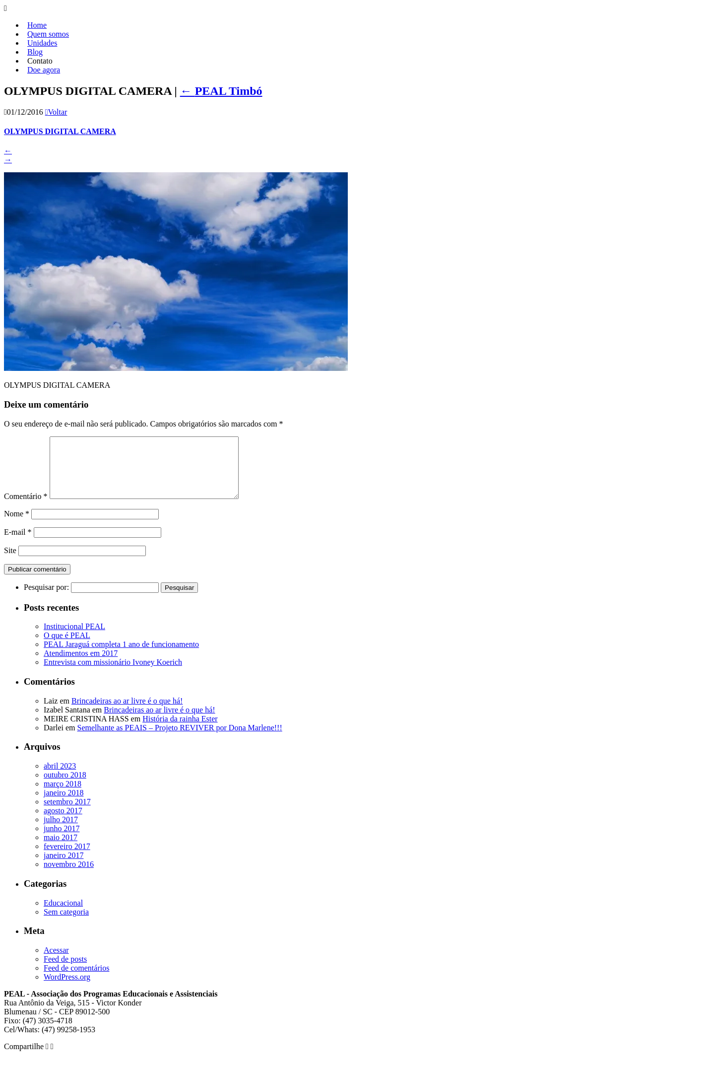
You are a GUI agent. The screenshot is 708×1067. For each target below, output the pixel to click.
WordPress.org (67, 989)
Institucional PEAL (74, 638)
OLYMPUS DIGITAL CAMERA (60, 131)
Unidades (42, 43)
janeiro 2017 (63, 867)
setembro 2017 (67, 813)
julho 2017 (61, 831)
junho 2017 (61, 840)
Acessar (56, 962)
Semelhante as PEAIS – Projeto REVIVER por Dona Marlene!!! (179, 739)
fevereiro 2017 (67, 858)
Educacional (63, 915)
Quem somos (48, 34)
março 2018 (62, 795)
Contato (40, 61)
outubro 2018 (65, 786)
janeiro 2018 (63, 804)
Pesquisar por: (46, 599)
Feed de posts (65, 971)
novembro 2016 (69, 876)
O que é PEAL (67, 647)
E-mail (18, 544)
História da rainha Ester (180, 730)
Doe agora (43, 70)
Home (37, 25)
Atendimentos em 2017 (81, 665)
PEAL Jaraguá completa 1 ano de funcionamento (121, 656)
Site (10, 562)
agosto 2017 (63, 822)
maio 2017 (60, 849)
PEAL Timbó (221, 90)
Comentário (26, 508)
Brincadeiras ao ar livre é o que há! (127, 713)
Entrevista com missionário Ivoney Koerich (113, 674)
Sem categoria (66, 924)
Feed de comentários (76, 980)
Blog (35, 52)
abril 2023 (60, 778)
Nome (16, 525)
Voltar (56, 112)
